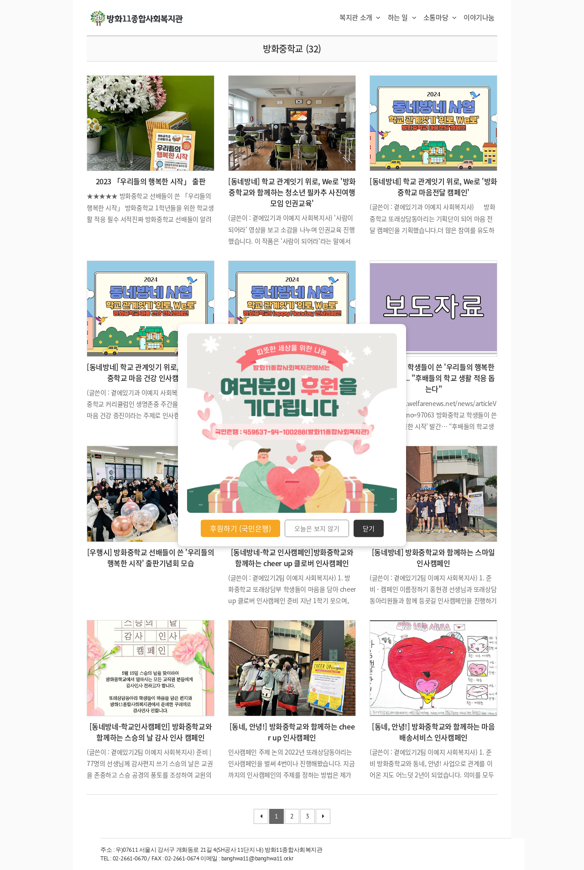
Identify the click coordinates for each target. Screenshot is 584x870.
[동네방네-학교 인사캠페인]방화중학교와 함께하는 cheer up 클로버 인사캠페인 (292, 557)
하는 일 (402, 17)
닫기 (369, 528)
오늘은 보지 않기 (316, 528)
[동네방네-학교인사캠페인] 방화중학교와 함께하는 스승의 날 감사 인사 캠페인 (150, 732)
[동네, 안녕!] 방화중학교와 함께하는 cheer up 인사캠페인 (292, 732)
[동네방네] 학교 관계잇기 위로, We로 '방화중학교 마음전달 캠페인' (433, 187)
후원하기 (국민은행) (240, 528)
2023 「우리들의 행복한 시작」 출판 (151, 181)
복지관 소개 (360, 17)
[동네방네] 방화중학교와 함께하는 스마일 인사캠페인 (433, 557)
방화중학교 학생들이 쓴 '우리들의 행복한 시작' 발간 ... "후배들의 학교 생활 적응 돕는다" (433, 377)
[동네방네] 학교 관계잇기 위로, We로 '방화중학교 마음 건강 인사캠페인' (150, 372)
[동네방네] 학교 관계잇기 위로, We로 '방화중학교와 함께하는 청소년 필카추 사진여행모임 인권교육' (292, 192)
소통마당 (440, 17)
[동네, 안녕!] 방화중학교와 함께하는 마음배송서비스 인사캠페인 (433, 732)
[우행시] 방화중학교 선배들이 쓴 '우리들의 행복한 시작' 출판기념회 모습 (150, 557)
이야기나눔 (479, 17)
